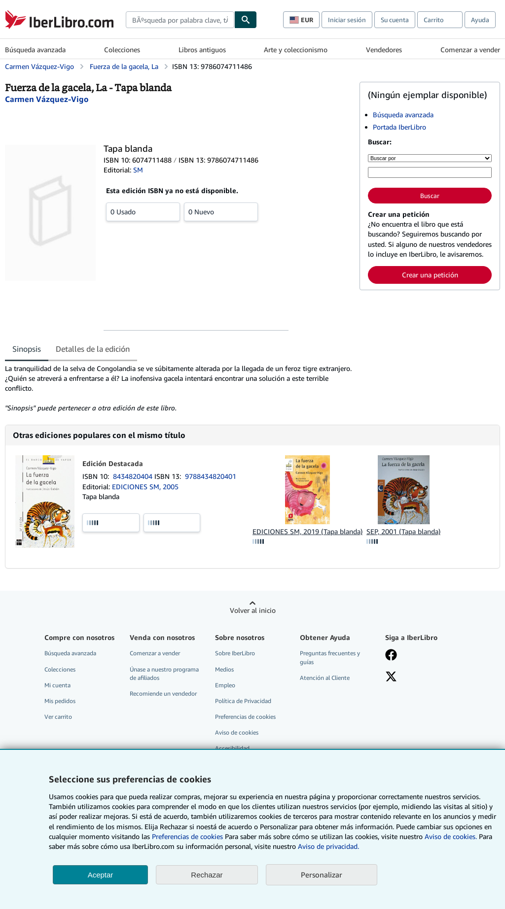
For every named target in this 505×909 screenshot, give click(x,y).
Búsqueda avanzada (35, 49)
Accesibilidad (232, 748)
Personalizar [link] (321, 874)
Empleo (225, 685)
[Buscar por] (430, 158)
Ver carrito (58, 716)
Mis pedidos (59, 701)
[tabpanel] (178, 388)
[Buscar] (245, 19)
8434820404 (133, 476)
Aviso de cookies (236, 732)
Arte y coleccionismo (295, 49)
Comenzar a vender (470, 49)
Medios (224, 669)
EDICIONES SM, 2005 (145, 486)
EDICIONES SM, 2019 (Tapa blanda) (307, 531)
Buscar (429, 196)
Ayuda (480, 20)
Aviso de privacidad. (328, 846)
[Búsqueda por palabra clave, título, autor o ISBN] (430, 172)
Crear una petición (430, 274)
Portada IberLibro (399, 127)
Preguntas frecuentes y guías (330, 657)
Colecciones (122, 49)
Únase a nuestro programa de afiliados (164, 673)
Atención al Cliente (325, 677)
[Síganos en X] (391, 677)
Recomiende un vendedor (163, 693)
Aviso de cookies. (451, 836)
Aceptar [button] (100, 875)
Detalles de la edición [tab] (93, 349)
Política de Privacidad (243, 701)
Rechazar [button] (206, 875)
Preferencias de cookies (187, 836)
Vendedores (384, 49)
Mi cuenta (57, 685)
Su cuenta (395, 20)
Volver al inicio (253, 610)
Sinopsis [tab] (26, 349)
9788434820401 (210, 476)
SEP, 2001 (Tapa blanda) (403, 531)
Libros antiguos (202, 49)
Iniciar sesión (347, 20)
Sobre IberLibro (235, 653)
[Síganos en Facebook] (391, 655)
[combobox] (180, 19)
